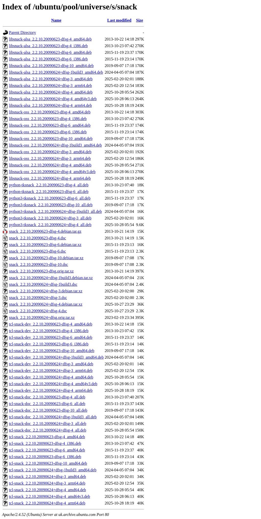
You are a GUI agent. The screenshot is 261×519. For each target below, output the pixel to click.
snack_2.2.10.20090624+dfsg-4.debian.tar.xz (45, 304)
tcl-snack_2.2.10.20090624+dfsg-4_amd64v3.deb (49, 496)
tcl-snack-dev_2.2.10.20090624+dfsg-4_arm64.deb (51, 390)
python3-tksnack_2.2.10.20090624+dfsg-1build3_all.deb (55, 211)
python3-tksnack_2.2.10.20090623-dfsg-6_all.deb (49, 198)
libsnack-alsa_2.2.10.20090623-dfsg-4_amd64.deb (50, 39)
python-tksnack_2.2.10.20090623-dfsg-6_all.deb (48, 191)
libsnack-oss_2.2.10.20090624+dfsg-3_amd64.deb (50, 152)
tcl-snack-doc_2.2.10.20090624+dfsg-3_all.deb (47, 423)
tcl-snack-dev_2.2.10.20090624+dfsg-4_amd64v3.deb (53, 384)
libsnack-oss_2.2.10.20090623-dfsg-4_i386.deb (48, 118)
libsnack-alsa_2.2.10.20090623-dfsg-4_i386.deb (48, 46)
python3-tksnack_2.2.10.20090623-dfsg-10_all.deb (51, 205)
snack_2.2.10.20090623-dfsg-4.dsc (37, 238)
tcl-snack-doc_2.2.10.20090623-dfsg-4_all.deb (47, 397)
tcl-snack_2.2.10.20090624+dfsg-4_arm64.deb (47, 503)
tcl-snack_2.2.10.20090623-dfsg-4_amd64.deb (47, 437)
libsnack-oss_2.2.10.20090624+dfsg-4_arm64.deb (50, 178)
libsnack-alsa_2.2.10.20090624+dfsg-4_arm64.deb (50, 105)
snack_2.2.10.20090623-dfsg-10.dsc (38, 264)
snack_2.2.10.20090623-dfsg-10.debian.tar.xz (46, 258)
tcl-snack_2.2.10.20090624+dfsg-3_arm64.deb (47, 483)
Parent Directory (22, 32)
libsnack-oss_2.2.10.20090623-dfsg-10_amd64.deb (51, 138)
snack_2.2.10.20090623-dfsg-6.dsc (37, 251)
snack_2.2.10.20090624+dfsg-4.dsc (38, 311)
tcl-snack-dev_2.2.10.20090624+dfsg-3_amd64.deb (51, 364)
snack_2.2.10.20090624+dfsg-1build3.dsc (43, 284)
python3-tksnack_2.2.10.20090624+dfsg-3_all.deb (50, 218)
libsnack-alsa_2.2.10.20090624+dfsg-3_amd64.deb (51, 79)
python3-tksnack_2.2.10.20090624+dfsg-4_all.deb (50, 225)
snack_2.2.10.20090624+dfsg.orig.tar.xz (42, 317)
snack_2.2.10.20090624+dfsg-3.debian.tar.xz (45, 291)
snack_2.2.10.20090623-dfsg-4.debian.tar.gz (45, 231)
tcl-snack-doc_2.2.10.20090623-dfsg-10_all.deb (48, 410)
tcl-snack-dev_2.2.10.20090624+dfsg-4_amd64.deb (51, 377)
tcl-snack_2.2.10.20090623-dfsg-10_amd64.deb (48, 463)
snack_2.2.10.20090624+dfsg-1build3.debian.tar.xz (51, 278)
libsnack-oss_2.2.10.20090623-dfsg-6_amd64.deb (49, 125)
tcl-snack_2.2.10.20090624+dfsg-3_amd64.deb (47, 476)
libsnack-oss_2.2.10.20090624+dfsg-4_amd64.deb (50, 165)
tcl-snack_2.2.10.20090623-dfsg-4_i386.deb (45, 443)
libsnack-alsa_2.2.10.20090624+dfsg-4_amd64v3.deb (53, 99)
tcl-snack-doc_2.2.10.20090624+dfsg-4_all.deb (47, 430)
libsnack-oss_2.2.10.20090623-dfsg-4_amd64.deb (49, 112)
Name (56, 20)
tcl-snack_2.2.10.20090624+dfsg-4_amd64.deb (47, 490)
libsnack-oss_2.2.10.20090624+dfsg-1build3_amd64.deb (55, 145)
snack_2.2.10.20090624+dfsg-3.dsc (38, 297)
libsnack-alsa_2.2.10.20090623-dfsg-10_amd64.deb (51, 65)
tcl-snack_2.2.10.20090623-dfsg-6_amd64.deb (47, 450)
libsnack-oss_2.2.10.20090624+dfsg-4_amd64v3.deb (52, 172)
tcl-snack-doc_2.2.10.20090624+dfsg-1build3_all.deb (53, 417)
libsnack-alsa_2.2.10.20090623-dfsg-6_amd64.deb (50, 52)
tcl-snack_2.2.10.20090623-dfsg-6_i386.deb (45, 457)
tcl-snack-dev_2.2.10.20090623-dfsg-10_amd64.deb (51, 350)
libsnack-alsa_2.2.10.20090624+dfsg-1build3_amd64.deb (56, 72)
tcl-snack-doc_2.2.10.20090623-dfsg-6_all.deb (47, 403)
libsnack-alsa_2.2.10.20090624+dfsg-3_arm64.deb (50, 85)
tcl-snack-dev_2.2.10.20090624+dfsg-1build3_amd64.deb (56, 357)
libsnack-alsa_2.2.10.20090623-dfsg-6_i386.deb (48, 59)
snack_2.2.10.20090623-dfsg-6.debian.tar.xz (45, 244)
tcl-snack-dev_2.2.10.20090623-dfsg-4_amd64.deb (50, 324)
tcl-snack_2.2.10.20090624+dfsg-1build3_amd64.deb (52, 470)
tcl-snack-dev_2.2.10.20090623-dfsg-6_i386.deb (48, 344)
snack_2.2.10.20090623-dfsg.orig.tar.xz (41, 271)
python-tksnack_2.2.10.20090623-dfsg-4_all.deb (48, 185)
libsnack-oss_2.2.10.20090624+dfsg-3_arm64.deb (50, 158)
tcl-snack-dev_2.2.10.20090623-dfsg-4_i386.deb (48, 331)
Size (139, 20)
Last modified (119, 20)
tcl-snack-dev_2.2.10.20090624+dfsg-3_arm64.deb (51, 370)
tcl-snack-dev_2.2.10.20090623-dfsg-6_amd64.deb (50, 337)
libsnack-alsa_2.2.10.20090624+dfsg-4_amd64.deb (51, 92)
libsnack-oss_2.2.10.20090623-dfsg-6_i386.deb (48, 132)
